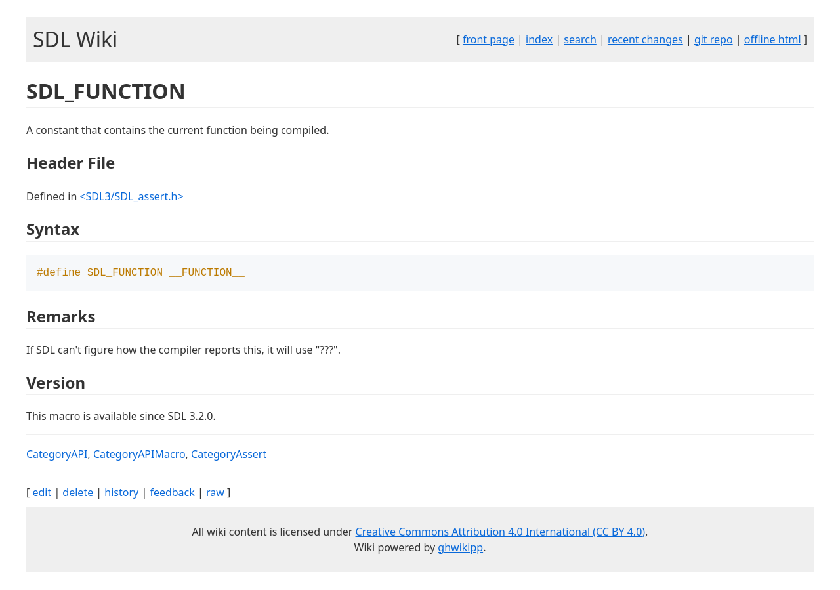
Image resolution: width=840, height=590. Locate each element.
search (580, 39)
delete (77, 493)
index (539, 39)
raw (215, 493)
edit (41, 493)
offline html (772, 39)
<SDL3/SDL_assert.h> (131, 196)
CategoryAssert (228, 455)
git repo (713, 39)
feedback (172, 493)
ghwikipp (460, 548)
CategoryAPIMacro (139, 455)
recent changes (645, 39)
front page (488, 39)
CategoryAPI (57, 455)
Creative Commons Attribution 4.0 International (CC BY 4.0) (501, 533)
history (121, 493)
